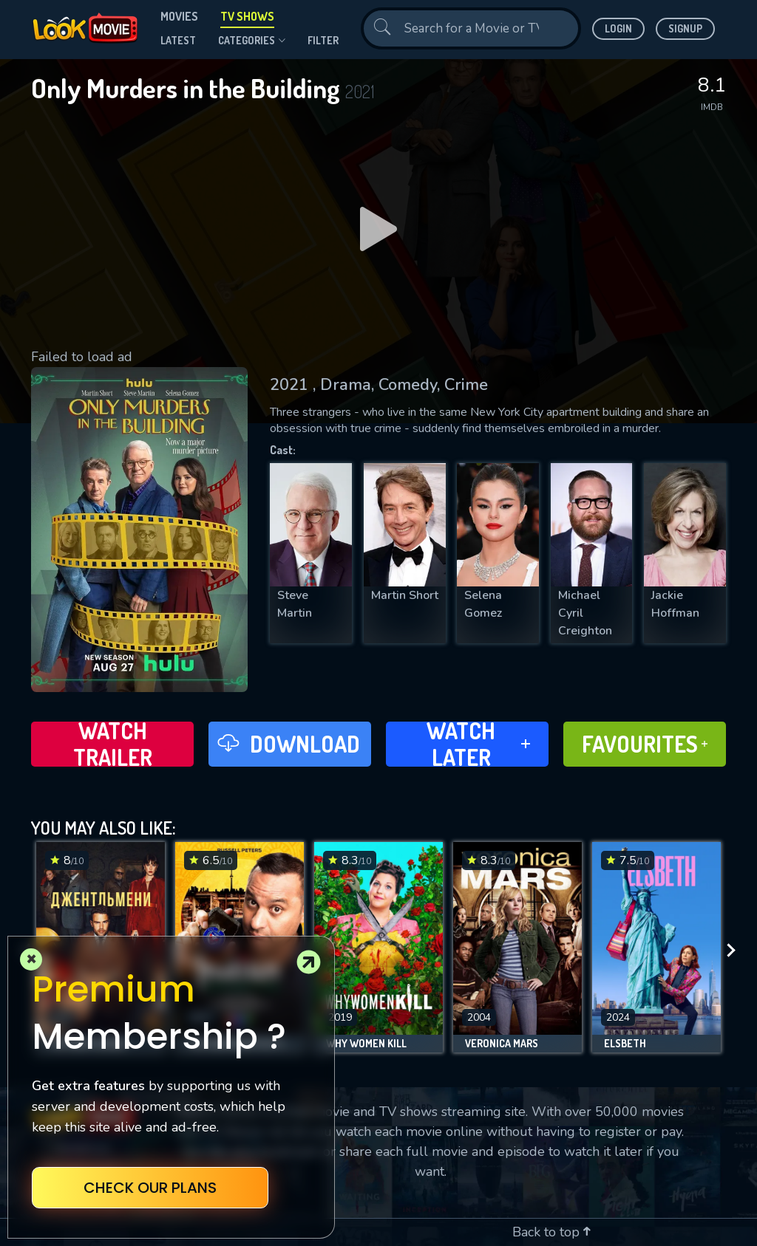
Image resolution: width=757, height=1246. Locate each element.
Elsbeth (625, 1043)
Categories (251, 40)
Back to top (551, 1232)
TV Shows (247, 16)
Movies (179, 16)
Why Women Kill (366, 1043)
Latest (178, 40)
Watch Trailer (112, 744)
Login (618, 28)
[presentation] (735, 951)
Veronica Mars (501, 1043)
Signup (685, 28)
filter (323, 40)
